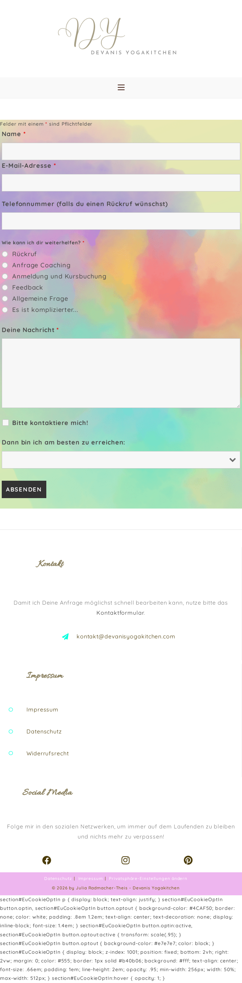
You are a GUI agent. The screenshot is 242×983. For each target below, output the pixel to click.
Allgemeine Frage (40, 298)
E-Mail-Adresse (29, 166)
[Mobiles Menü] (121, 87)
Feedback (27, 287)
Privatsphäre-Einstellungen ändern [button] (148, 878)
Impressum (90, 878)
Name (14, 134)
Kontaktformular (120, 612)
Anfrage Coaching (41, 265)
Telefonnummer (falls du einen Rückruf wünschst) (85, 204)
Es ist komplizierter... (45, 309)
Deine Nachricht (30, 330)
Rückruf (24, 254)
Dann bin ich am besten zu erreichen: (63, 442)
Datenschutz (58, 878)
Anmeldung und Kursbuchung (59, 276)
